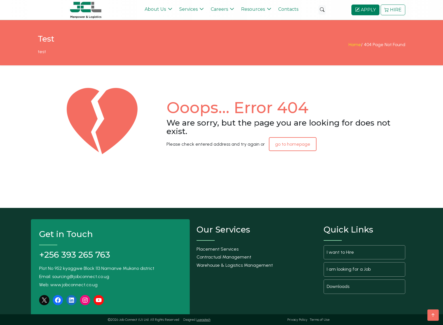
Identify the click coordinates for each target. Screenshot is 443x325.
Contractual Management (224, 257)
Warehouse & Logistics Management (235, 265)
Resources (253, 9)
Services (188, 9)
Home (355, 46)
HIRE (393, 9)
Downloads (338, 286)
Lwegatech (203, 320)
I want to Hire (340, 252)
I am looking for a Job (349, 269)
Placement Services (218, 249)
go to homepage (292, 144)
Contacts (288, 9)
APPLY (365, 9)
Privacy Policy (297, 320)
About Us (155, 9)
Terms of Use (320, 320)
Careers (219, 9)
